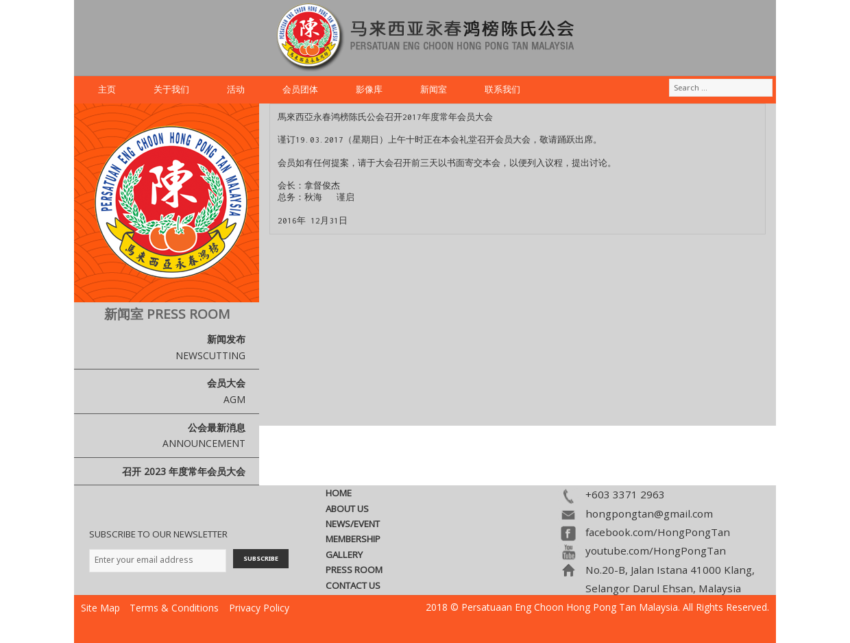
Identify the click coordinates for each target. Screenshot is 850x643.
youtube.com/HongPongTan (655, 550)
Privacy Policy (259, 607)
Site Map (100, 607)
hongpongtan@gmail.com (649, 513)
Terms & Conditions (174, 607)
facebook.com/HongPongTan (657, 532)
